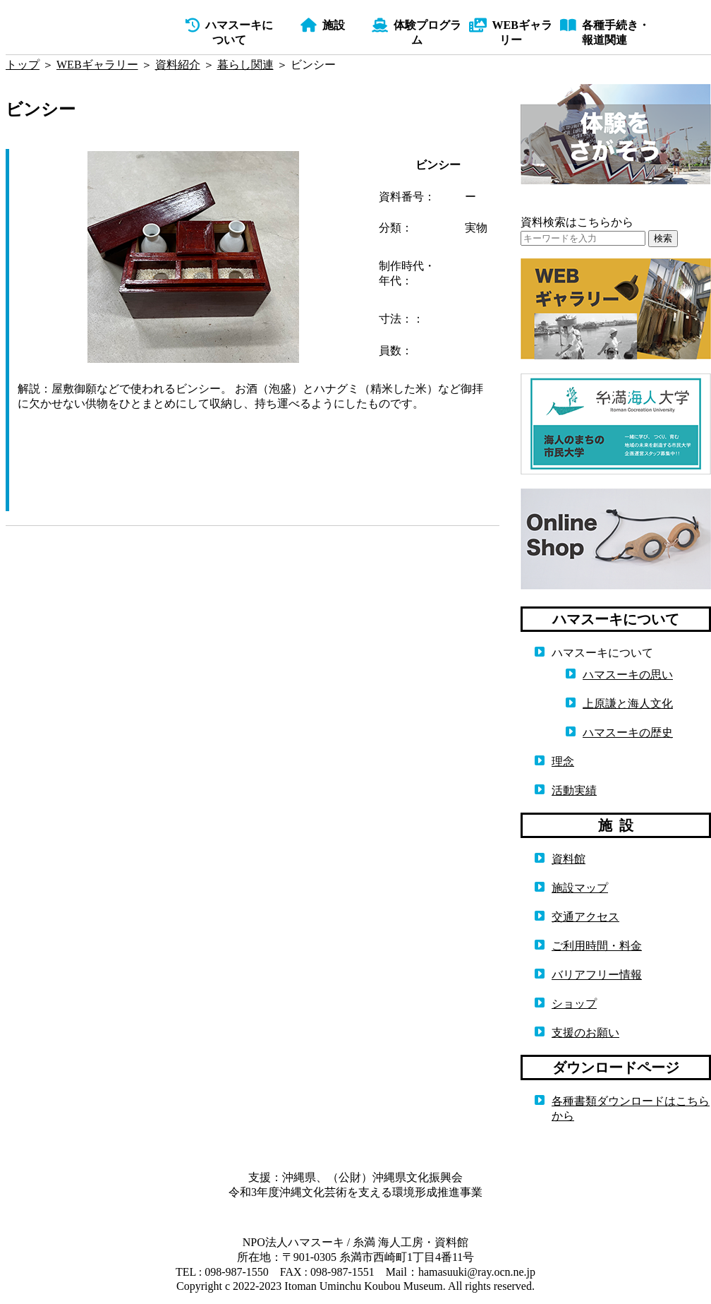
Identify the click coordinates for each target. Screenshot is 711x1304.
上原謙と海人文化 (628, 704)
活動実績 (574, 790)
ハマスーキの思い (628, 675)
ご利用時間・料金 (597, 946)
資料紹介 (177, 65)
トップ (23, 65)
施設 (322, 25)
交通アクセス (585, 917)
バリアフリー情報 (597, 975)
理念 (563, 761)
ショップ (574, 1004)
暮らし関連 (245, 65)
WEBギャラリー (97, 65)
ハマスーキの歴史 (628, 732)
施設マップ (580, 888)
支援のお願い (585, 1033)
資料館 (568, 859)
